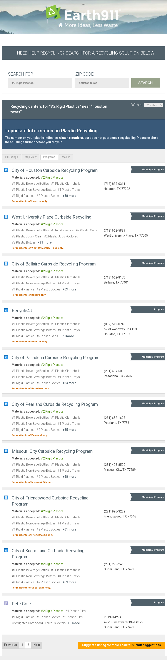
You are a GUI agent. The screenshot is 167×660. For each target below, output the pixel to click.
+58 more (69, 195)
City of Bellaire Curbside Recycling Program (54, 264)
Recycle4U (22, 310)
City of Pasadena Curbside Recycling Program (56, 357)
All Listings (11, 157)
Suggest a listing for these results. (121, 645)
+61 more (69, 529)
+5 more (74, 623)
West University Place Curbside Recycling (51, 217)
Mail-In (66, 157)
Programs (49, 157)
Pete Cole (21, 603)
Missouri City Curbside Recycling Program (52, 451)
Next (36, 645)
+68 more (69, 476)
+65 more (69, 429)
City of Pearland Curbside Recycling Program (55, 404)
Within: (147, 105)
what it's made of (71, 137)
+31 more (45, 242)
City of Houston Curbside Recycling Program (55, 170)
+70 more (67, 336)
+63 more (69, 289)
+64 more (69, 383)
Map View (31, 157)
